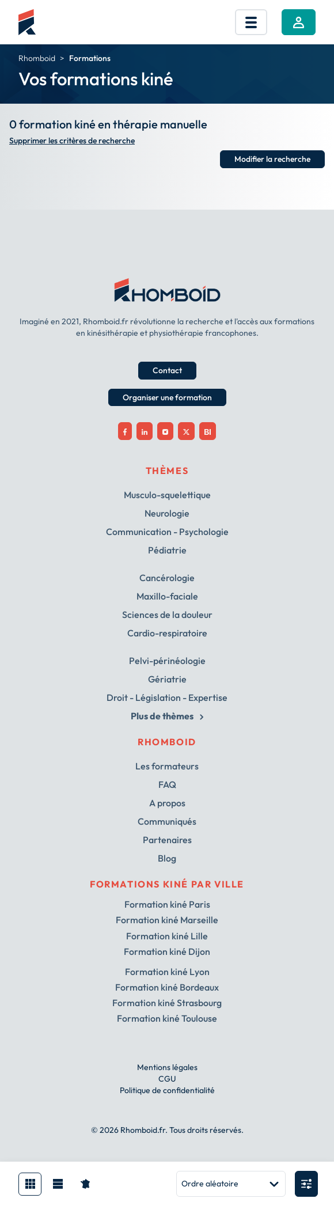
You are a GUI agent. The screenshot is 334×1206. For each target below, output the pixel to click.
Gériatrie (167, 679)
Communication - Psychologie (167, 531)
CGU (167, 1079)
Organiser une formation (167, 397)
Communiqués (167, 821)
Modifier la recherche (272, 159)
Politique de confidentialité (167, 1090)
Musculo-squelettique (167, 494)
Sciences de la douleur (167, 614)
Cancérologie (167, 577)
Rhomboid (36, 58)
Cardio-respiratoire (167, 633)
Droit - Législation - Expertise (167, 697)
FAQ (167, 784)
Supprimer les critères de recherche (72, 141)
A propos (167, 803)
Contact (167, 370)
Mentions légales (167, 1067)
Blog (167, 858)
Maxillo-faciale (167, 596)
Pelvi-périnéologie (167, 660)
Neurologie (167, 513)
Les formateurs (167, 766)
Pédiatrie (167, 550)
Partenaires (167, 839)
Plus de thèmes (167, 716)
